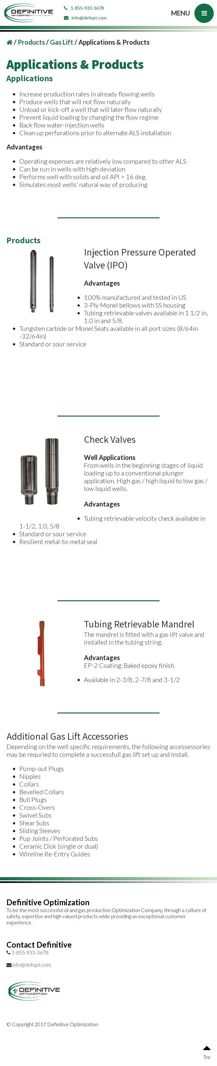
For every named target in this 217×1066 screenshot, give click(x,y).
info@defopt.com (85, 17)
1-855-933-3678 (84, 8)
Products (32, 42)
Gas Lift (62, 42)
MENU (192, 13)
